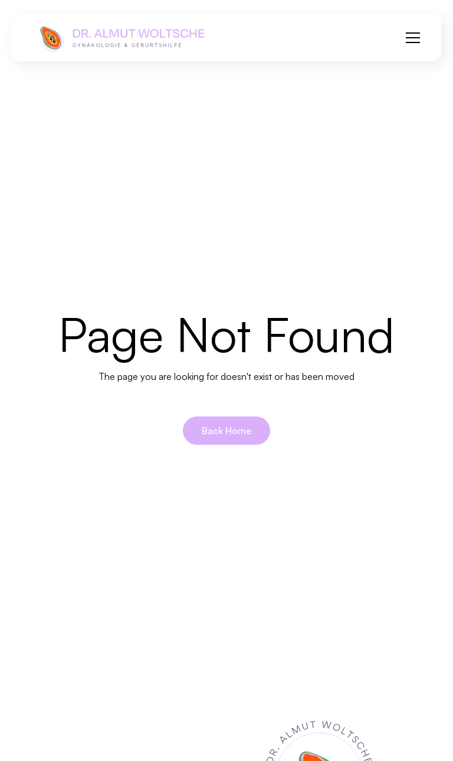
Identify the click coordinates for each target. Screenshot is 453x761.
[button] (410, 38)
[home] (121, 37)
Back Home (226, 431)
